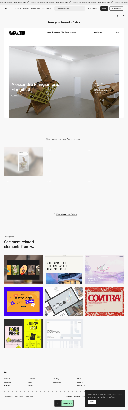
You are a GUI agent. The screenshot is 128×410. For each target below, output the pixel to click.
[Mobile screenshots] (23, 192)
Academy (35, 8)
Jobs (43, 8)
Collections (7, 382)
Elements (7, 385)
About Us (80, 382)
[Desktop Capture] (23, 301)
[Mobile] (23, 161)
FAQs (79, 379)
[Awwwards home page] (58, 403)
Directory (25, 8)
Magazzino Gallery (70, 22)
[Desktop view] (23, 333)
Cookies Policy (8, 396)
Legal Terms (19, 396)
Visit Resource (67, 403)
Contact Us (81, 385)
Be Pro (104, 8)
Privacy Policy (29, 396)
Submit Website (116, 8)
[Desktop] (23, 269)
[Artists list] (104, 161)
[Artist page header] (64, 161)
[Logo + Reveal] (64, 192)
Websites (7, 379)
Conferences (57, 382)
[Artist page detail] (104, 192)
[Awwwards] (6, 8)
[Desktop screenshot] (64, 333)
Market (48, 8)
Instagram (77, 396)
